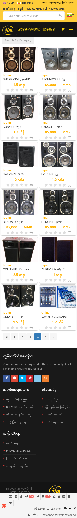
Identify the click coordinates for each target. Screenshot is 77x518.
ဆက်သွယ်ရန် (51, 399)
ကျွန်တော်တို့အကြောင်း (17, 399)
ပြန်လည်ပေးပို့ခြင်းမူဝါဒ (57, 407)
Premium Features (18, 450)
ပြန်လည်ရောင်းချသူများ (18, 458)
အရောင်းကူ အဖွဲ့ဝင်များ (18, 466)
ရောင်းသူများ (13, 443)
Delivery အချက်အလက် (19, 407)
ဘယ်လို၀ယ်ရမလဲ (54, 414)
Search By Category (18, 40)
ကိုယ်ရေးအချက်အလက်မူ (18, 414)
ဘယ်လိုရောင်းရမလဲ (55, 422)
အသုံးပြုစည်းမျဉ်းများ (17, 422)
